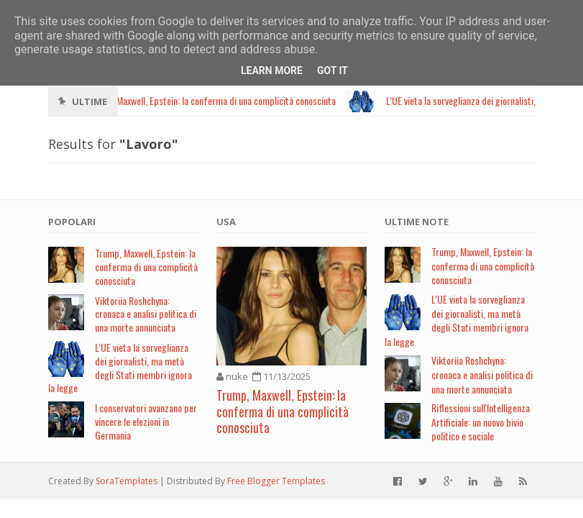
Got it (332, 70)
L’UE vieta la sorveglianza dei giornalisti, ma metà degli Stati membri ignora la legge (120, 367)
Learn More (272, 70)
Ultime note (417, 221)
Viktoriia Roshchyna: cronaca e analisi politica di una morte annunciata (145, 314)
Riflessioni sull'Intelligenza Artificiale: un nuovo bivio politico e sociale (480, 421)
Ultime (89, 101)
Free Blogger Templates (276, 481)
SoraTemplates (126, 481)
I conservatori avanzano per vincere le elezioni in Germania (146, 421)
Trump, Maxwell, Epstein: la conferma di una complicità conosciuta (146, 266)
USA (226, 221)
